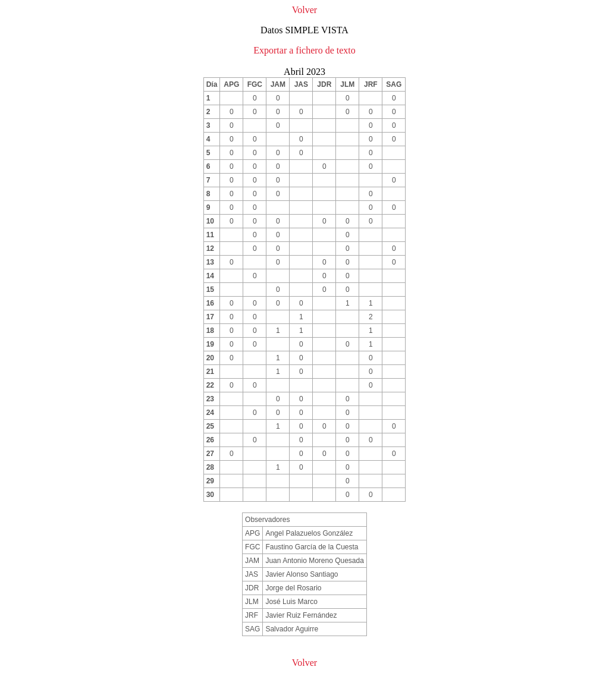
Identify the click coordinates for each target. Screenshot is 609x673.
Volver (304, 10)
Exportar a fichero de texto (304, 50)
